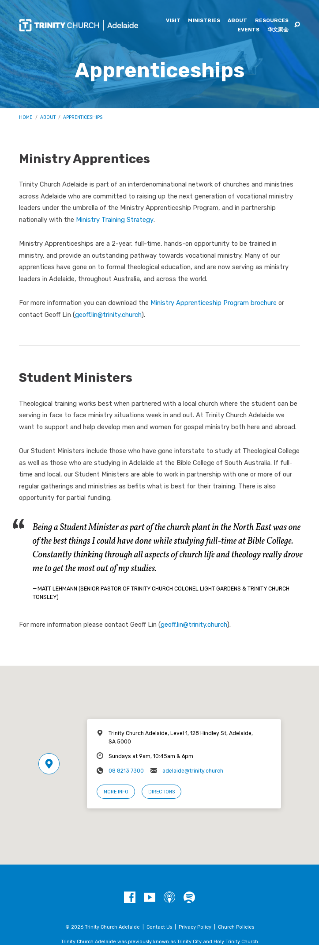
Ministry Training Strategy (115, 220)
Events (248, 30)
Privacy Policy (195, 927)
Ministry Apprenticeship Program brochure (213, 303)
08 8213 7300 (126, 771)
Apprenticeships (82, 117)
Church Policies (236, 927)
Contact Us (159, 927)
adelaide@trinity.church (192, 771)
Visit (173, 20)
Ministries (204, 20)
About (237, 20)
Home (25, 117)
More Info (116, 792)
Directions (161, 792)
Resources (272, 20)
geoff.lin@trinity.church (108, 315)
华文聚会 (278, 30)
